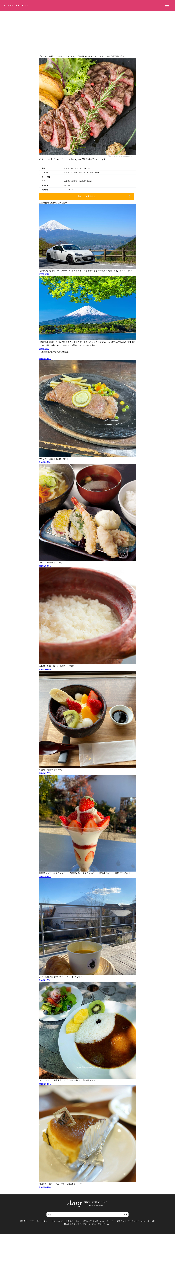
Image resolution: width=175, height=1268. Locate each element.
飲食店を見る (45, 359)
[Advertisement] (87, 31)
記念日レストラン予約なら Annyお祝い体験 (136, 1221)
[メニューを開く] (166, 6)
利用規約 (69, 1221)
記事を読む (44, 274)
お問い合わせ (57, 1221)
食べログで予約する (87, 196)
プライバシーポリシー (39, 1221)
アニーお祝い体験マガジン (16, 5)
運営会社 (23, 1221)
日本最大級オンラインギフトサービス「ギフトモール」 (87, 1224)
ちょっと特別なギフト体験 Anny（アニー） (95, 1221)
